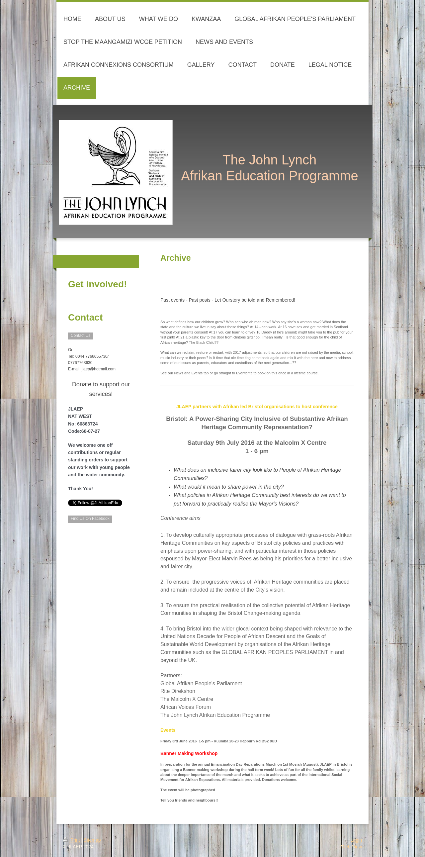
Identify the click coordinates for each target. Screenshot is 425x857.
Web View (351, 846)
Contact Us (80, 335)
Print (72, 840)
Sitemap (92, 840)
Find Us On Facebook (90, 518)
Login (356, 840)
